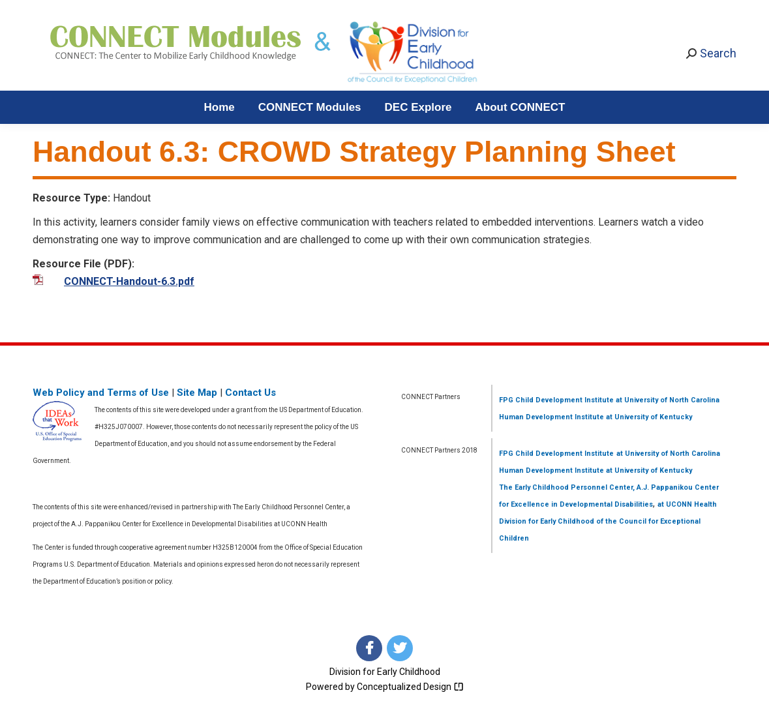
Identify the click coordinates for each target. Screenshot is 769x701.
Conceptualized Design (410, 686)
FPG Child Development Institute (556, 400)
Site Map (197, 392)
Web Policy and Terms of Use (101, 392)
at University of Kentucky (648, 417)
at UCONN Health (687, 504)
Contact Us (250, 392)
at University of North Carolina (666, 400)
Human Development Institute (551, 417)
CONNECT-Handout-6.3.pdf (129, 281)
